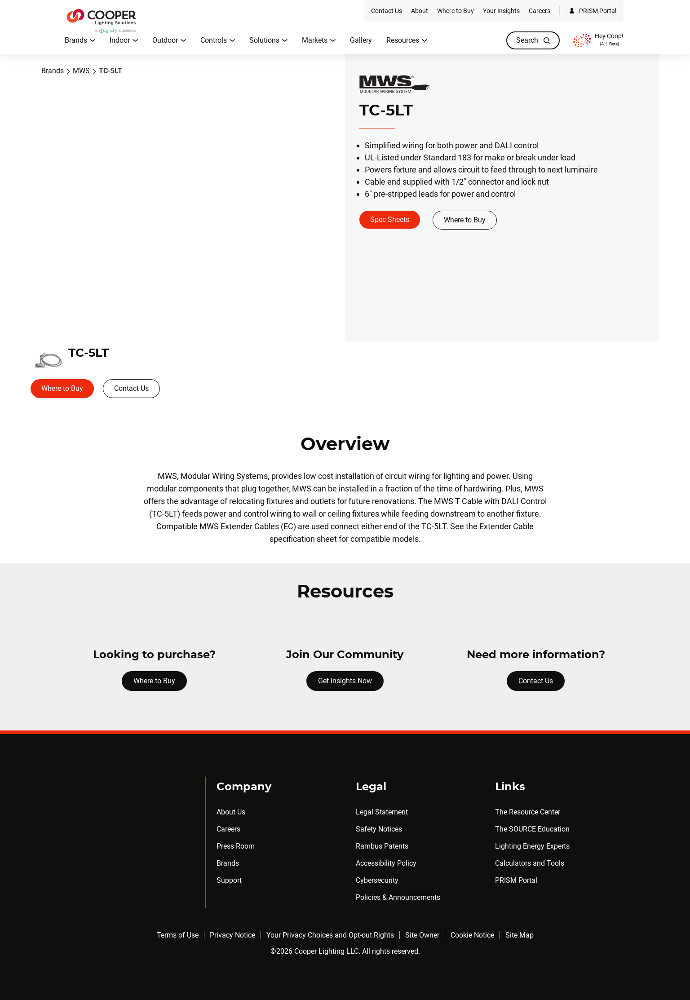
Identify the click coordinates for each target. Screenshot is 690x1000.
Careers (228, 829)
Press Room (236, 846)
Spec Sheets (389, 219)
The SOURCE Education (532, 829)
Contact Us (131, 388)
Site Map (519, 935)
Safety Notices (379, 829)
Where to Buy (465, 220)
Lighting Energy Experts (532, 846)
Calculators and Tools (529, 863)
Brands (52, 70)
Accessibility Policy (386, 863)
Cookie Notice (472, 935)
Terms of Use (178, 935)
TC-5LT (110, 70)
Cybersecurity (377, 880)
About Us (231, 812)
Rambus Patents (382, 846)
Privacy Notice (232, 935)
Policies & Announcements (398, 897)
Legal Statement (382, 812)
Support (229, 880)
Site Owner (422, 935)
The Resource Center (527, 812)
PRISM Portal (516, 880)
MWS (81, 70)
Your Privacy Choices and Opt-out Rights (330, 935)
